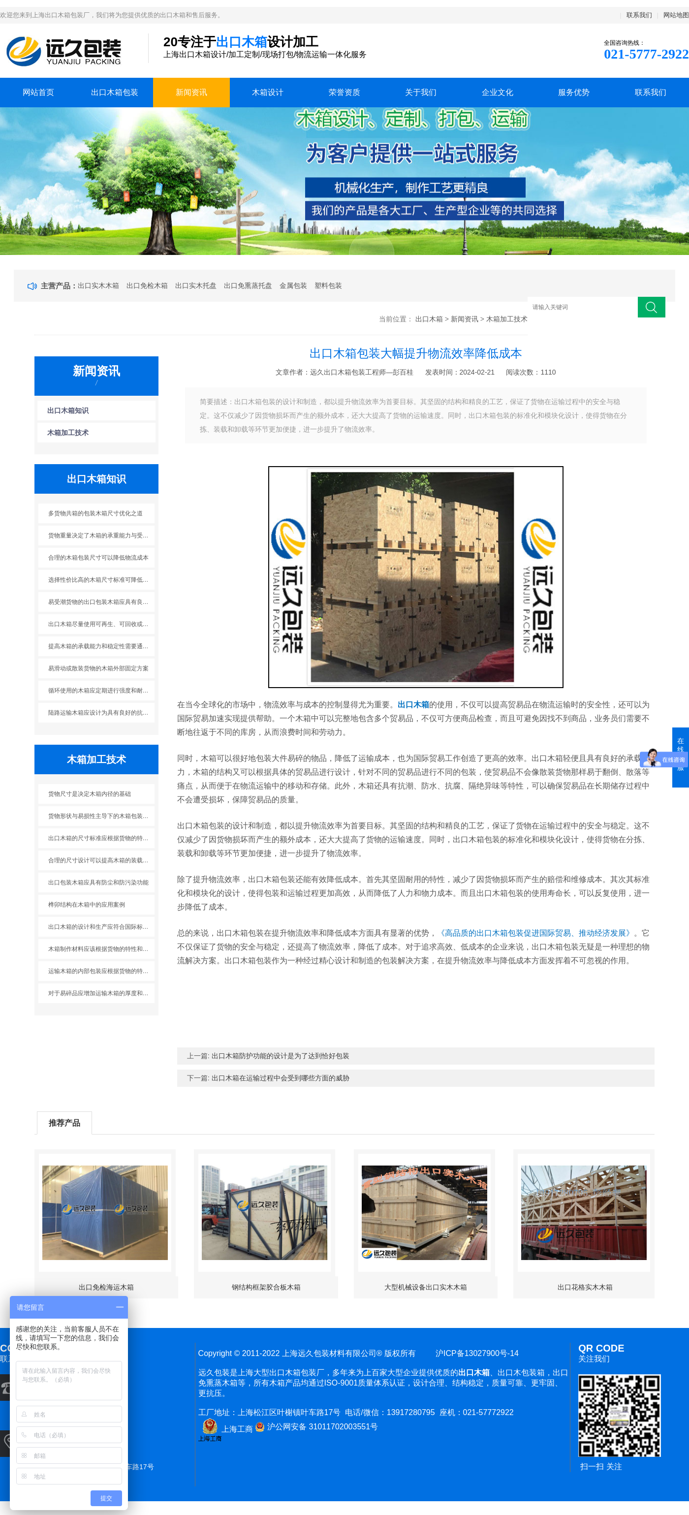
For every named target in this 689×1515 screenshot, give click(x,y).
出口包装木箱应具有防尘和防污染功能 (98, 882)
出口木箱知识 (68, 410)
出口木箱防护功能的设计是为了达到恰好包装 (280, 1056)
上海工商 (225, 1429)
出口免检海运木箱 (106, 1287)
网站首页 (38, 92)
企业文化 (497, 92)
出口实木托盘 (196, 285)
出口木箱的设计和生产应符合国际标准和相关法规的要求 (101, 926)
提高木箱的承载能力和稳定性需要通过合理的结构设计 (101, 646)
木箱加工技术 (507, 319)
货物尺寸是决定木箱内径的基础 (89, 793)
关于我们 (421, 92)
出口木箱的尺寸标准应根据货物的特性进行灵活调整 (101, 838)
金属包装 (293, 285)
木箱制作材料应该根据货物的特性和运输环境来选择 (101, 949)
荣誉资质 (344, 92)
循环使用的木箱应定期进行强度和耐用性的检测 (101, 690)
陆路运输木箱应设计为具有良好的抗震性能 (101, 712)
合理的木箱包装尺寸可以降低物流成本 (98, 557)
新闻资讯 (191, 92)
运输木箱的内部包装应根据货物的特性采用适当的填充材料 (101, 971)
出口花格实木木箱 (585, 1287)
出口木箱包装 (114, 92)
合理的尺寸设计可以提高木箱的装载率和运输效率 (101, 860)
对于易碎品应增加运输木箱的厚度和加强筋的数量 (101, 993)
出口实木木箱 (98, 285)
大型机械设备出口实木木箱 (425, 1287)
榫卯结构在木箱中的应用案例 (86, 904)
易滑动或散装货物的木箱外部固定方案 (98, 668)
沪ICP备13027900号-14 (475, 1353)
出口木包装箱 (521, 1372)
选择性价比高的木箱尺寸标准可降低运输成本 (101, 579)
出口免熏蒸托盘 (248, 285)
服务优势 (574, 92)
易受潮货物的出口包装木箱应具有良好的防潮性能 (101, 602)
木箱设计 (267, 92)
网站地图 (676, 15)
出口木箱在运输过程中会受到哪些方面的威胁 (280, 1078)
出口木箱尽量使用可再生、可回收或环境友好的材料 (101, 624)
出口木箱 (429, 319)
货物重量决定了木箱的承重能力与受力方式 (101, 535)
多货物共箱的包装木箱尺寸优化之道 (95, 513)
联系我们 (639, 15)
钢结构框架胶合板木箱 (266, 1287)
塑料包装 (328, 285)
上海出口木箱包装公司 (66, 51)
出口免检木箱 (147, 285)
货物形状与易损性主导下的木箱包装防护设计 (101, 816)
